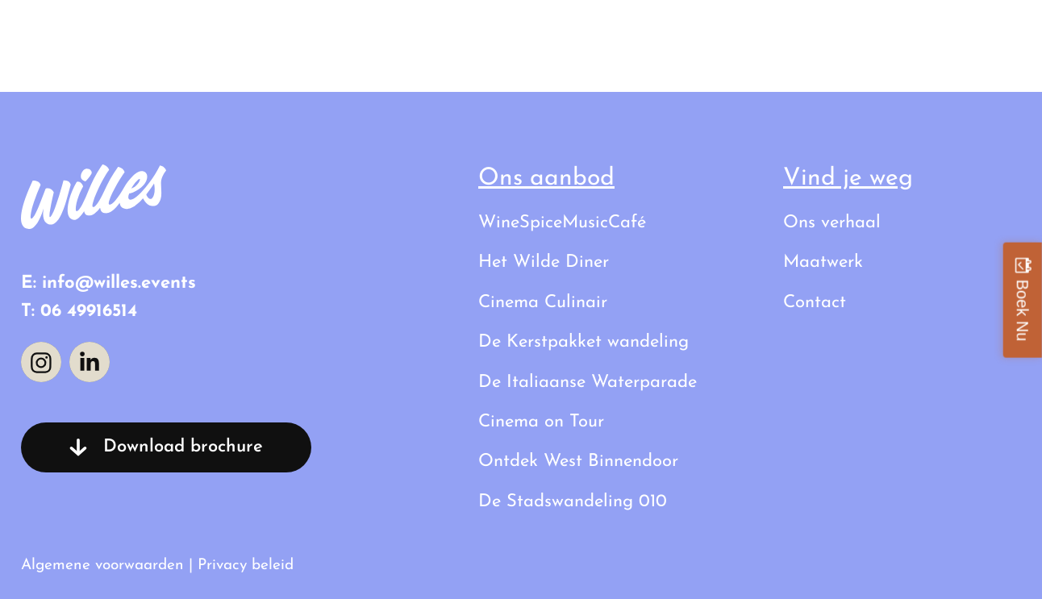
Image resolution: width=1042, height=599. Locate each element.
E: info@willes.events (108, 283)
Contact (989, 36)
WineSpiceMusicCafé (562, 223)
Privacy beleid (246, 565)
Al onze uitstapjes (655, 36)
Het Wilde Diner (543, 262)
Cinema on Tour (541, 422)
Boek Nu (1023, 310)
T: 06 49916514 (79, 311)
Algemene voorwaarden (102, 565)
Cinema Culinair (542, 302)
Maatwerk (823, 262)
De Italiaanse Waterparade (587, 382)
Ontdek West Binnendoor (578, 461)
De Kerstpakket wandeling (583, 342)
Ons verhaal (842, 36)
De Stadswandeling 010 (572, 502)
